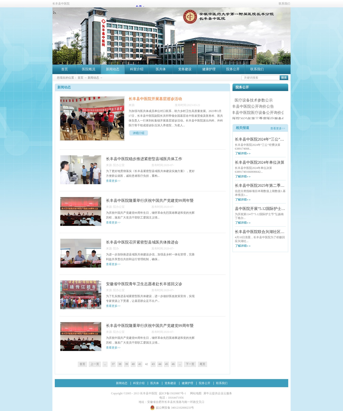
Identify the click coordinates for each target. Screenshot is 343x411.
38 (119, 364)
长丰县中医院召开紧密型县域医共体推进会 (142, 242)
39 (126, 364)
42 (146, 364)
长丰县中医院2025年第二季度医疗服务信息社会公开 (279, 185)
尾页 (202, 364)
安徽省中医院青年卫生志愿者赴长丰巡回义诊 (144, 284)
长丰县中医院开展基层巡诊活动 (155, 99)
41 (139, 364)
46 (173, 364)
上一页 (95, 364)
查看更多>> (277, 128)
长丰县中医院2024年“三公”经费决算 (265, 139)
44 (159, 364)
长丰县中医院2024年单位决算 (259, 162)
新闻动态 (93, 77)
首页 (64, 69)
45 (166, 364)
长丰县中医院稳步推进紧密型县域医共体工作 (144, 159)
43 (153, 364)
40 (133, 364)
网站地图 (195, 393)
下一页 (190, 364)
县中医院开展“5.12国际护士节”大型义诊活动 (272, 209)
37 (113, 364)
